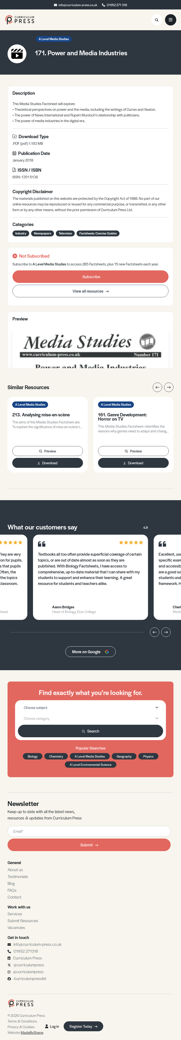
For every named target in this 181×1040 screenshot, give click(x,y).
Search (90, 731)
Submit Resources (23, 920)
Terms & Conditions (22, 1021)
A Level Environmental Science (90, 764)
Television (65, 233)
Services (15, 913)
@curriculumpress (28, 965)
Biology (32, 756)
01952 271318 (25, 951)
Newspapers (42, 233)
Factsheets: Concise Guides (98, 233)
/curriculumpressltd (29, 978)
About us (15, 869)
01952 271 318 (117, 5)
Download (48, 462)
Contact (14, 897)
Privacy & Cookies (21, 1026)
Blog (11, 883)
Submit (89, 845)
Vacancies (16, 927)
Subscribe (91, 276)
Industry (20, 233)
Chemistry (56, 756)
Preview (47, 450)
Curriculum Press (27, 958)
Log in (52, 1026)
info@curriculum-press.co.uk (78, 5)
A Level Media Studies (54, 39)
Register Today (83, 1026)
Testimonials (18, 876)
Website (25, 1032)
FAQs (12, 890)
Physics (148, 756)
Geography (124, 756)
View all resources (91, 291)
